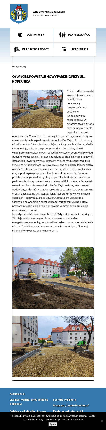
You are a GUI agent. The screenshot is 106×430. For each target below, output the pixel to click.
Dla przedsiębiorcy (35, 49)
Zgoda (53, 424)
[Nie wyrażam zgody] (101, 421)
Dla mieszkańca (79, 34)
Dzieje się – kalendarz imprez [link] (28, 411)
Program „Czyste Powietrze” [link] (71, 405)
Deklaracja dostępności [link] (68, 411)
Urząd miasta (78, 49)
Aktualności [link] (17, 393)
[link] (19, 14)
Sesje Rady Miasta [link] (64, 399)
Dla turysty (35, 34)
